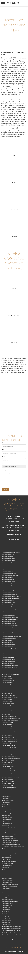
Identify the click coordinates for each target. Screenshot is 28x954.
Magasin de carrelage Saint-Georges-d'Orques (11, 636)
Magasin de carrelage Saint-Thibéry (9, 573)
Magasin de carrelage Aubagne (8, 644)
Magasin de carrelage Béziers (8, 554)
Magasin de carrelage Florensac (8, 562)
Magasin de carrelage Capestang (8, 583)
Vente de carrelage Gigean (7, 722)
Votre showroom (6, 463)
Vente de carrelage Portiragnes (8, 728)
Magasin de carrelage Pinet (7, 571)
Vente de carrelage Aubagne (8, 766)
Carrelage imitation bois (7, 823)
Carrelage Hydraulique (6, 924)
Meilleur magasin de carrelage (8, 800)
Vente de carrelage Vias (7, 686)
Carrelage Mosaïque (6, 909)
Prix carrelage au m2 (6, 821)
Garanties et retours (6, 876)
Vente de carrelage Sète (7, 678)
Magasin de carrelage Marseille (8, 661)
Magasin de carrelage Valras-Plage (9, 608)
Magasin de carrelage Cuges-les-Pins (9, 648)
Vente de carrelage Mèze (7, 699)
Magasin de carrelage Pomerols (8, 567)
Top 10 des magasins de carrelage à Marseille (11, 926)
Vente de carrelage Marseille (8, 783)
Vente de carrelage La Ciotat (8, 781)
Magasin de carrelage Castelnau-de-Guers (10, 598)
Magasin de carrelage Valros (8, 592)
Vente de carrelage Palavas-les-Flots (9, 741)
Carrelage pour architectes (7, 903)
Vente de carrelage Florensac (8, 684)
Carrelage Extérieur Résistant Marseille (10, 932)
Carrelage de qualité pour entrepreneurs (10, 840)
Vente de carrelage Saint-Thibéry (8, 695)
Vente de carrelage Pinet (7, 693)
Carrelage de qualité (6, 815)
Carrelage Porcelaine (6, 920)
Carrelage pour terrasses (7, 882)
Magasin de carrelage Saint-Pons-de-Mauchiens (11, 596)
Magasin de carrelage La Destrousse (9, 667)
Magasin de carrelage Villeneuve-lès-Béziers (11, 552)
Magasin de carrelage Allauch (8, 663)
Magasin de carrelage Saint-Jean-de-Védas (10, 634)
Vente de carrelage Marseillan (8, 680)
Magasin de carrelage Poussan (8, 602)
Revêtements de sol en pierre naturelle (10, 884)
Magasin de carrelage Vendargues (9, 638)
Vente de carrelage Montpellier (8, 737)
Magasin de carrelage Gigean (8, 600)
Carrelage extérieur (6, 804)
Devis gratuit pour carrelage (7, 880)
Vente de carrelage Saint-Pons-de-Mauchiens (11, 718)
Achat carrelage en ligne (7, 808)
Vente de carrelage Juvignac (8, 752)
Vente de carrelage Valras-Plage (8, 731)
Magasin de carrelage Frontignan (8, 581)
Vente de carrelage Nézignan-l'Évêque (9, 697)
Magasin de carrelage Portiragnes (9, 606)
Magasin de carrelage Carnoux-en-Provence (11, 655)
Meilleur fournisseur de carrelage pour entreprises (12, 834)
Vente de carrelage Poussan (8, 724)
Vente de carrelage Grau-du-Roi (8, 745)
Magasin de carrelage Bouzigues (8, 590)
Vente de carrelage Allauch (7, 785)
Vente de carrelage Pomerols (8, 689)
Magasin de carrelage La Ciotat (8, 659)
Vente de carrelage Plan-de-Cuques (9, 787)
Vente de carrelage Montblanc (8, 691)
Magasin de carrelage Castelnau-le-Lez (10, 625)
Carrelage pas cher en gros (7, 836)
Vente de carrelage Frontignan (8, 703)
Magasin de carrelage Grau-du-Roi (9, 623)
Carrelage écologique (6, 848)
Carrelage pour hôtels (6, 897)
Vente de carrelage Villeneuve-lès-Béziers (10, 674)
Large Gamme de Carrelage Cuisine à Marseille (11, 939)
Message (4, 470)
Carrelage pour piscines (7, 865)
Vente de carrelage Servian (7, 707)
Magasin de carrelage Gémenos (8, 646)
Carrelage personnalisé (6, 857)
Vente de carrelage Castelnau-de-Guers (10, 720)
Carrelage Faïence (6, 907)
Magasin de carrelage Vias (7, 564)
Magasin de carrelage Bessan (8, 579)
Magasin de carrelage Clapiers (8, 632)
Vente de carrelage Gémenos (8, 768)
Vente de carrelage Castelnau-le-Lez (9, 747)
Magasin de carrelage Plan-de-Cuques (10, 665)
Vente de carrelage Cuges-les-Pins (9, 770)
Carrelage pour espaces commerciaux (9, 869)
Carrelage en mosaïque (7, 878)
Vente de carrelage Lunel (7, 735)
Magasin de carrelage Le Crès (8, 642)
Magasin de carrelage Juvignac (8, 629)
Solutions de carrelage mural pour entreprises (11, 844)
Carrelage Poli (5, 913)
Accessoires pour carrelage (7, 863)
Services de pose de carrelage (8, 871)
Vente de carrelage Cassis (7, 779)
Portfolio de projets (6, 895)
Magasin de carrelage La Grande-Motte (10, 617)
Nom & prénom (6, 442)
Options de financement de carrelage (9, 886)
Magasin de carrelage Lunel (7, 613)
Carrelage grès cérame (6, 819)
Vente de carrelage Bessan (7, 701)
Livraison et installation (6, 890)
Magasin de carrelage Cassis (8, 657)
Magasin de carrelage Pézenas (8, 560)
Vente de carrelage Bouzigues (8, 712)
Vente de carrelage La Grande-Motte (9, 739)
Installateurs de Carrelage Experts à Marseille (11, 937)
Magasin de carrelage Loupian (8, 588)
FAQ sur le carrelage (6, 859)
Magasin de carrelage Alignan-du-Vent (9, 594)
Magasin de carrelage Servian (8, 585)
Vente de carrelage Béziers (7, 676)
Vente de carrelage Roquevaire (8, 772)
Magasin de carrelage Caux (7, 611)
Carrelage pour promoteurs (7, 905)
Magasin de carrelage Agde (7, 604)
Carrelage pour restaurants (7, 899)
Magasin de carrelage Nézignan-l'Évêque (10, 575)
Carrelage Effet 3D (6, 922)
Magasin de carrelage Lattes (8, 627)
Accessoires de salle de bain (8, 892)
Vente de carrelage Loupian (7, 710)
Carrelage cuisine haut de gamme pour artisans (11, 832)
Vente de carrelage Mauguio (7, 743)
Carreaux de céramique (7, 813)
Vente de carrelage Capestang (8, 705)
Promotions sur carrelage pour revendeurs (10, 842)
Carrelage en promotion (7, 817)
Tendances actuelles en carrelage (9, 861)
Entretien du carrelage (6, 855)
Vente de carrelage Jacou (7, 762)
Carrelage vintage (5, 867)
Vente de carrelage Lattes (7, 749)
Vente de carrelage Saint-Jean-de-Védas (10, 756)
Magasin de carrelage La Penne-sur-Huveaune (11, 653)
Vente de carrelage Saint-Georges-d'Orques (11, 758)
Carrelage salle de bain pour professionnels (10, 829)
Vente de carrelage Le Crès (7, 764)
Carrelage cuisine (5, 798)
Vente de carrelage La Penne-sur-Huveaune (11, 775)
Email (3, 456)
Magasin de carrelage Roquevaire (9, 650)
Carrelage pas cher (6, 802)
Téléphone (4, 449)
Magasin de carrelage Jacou (8, 640)
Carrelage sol (5, 811)
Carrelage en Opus (6, 916)
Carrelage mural (5, 825)
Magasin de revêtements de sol (8, 827)
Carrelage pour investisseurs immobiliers (10, 901)
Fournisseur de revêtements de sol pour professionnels (13, 846)
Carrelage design (5, 806)
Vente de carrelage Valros (7, 714)
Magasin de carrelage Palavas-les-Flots (10, 619)
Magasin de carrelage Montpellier (8, 615)
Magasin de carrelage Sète (7, 556)
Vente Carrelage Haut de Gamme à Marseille (11, 930)
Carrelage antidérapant (6, 850)
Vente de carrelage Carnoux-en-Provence (10, 777)
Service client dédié (6, 888)
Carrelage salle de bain (6, 796)
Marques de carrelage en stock (8, 874)
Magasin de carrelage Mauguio (8, 621)
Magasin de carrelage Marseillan (8, 558)
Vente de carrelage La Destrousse (9, 789)
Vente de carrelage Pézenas (8, 682)
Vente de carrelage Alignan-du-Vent (9, 716)
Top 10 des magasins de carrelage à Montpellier (11, 928)
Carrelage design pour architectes (9, 838)
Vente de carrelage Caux (7, 733)
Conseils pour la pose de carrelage (9, 853)
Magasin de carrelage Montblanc (8, 569)
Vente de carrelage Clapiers (7, 754)
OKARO (13, 3)
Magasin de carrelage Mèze (7, 577)
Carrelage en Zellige (6, 918)
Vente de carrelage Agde (7, 726)
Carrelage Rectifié (5, 911)
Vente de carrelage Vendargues (8, 760)
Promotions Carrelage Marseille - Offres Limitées (12, 934)
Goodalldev (19, 951)
